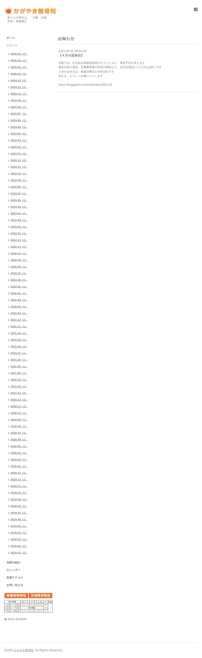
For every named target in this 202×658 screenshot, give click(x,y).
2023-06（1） (19, 200)
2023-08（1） (19, 187)
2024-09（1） (19, 100)
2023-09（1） (19, 180)
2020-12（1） (19, 399)
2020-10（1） (19, 413)
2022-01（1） (19, 313)
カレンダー (13, 570)
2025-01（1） (19, 74)
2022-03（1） (19, 300)
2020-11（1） (19, 406)
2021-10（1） (19, 333)
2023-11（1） (19, 167)
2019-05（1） (19, 526)
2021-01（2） (19, 393)
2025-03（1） (19, 60)
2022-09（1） (19, 260)
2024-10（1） (19, 93)
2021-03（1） (19, 379)
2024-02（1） (19, 147)
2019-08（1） (19, 506)
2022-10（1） (19, 253)
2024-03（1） (19, 140)
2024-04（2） (19, 133)
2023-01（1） (19, 233)
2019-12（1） (19, 479)
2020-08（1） (19, 426)
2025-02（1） (19, 67)
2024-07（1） (19, 113)
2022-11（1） (19, 246)
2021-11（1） (19, 326)
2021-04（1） (19, 373)
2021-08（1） (19, 346)
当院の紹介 (13, 562)
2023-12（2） (19, 160)
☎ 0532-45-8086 (15, 619)
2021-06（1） (19, 359)
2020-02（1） (19, 466)
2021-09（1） (19, 340)
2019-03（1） (19, 539)
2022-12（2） (19, 240)
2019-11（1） (19, 486)
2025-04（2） (19, 54)
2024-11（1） (19, 87)
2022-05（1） (19, 286)
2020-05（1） (19, 446)
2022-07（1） (19, 273)
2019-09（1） (19, 499)
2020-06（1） (19, 439)
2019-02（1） (19, 546)
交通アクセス (14, 577)
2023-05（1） (19, 207)
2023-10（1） (19, 173)
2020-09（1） (19, 419)
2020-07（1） (19, 433)
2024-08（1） (19, 107)
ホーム (10, 37)
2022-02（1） (19, 306)
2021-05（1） (19, 366)
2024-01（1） (19, 153)
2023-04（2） (19, 213)
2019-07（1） (19, 512)
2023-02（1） (19, 226)
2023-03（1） (19, 220)
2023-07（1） (19, 193)
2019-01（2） (19, 552)
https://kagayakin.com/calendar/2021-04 (85, 84)
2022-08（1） (19, 266)
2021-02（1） (19, 386)
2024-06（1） (19, 120)
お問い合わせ (14, 585)
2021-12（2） (19, 320)
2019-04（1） (19, 532)
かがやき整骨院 (24, 650)
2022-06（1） (19, 280)
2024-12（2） (19, 80)
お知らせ (12, 45)
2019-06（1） (19, 519)
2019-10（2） (19, 493)
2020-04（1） (19, 453)
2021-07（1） (19, 353)
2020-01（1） (19, 473)
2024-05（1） (19, 127)
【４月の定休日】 (71, 55)
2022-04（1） (19, 293)
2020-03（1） (19, 459)
